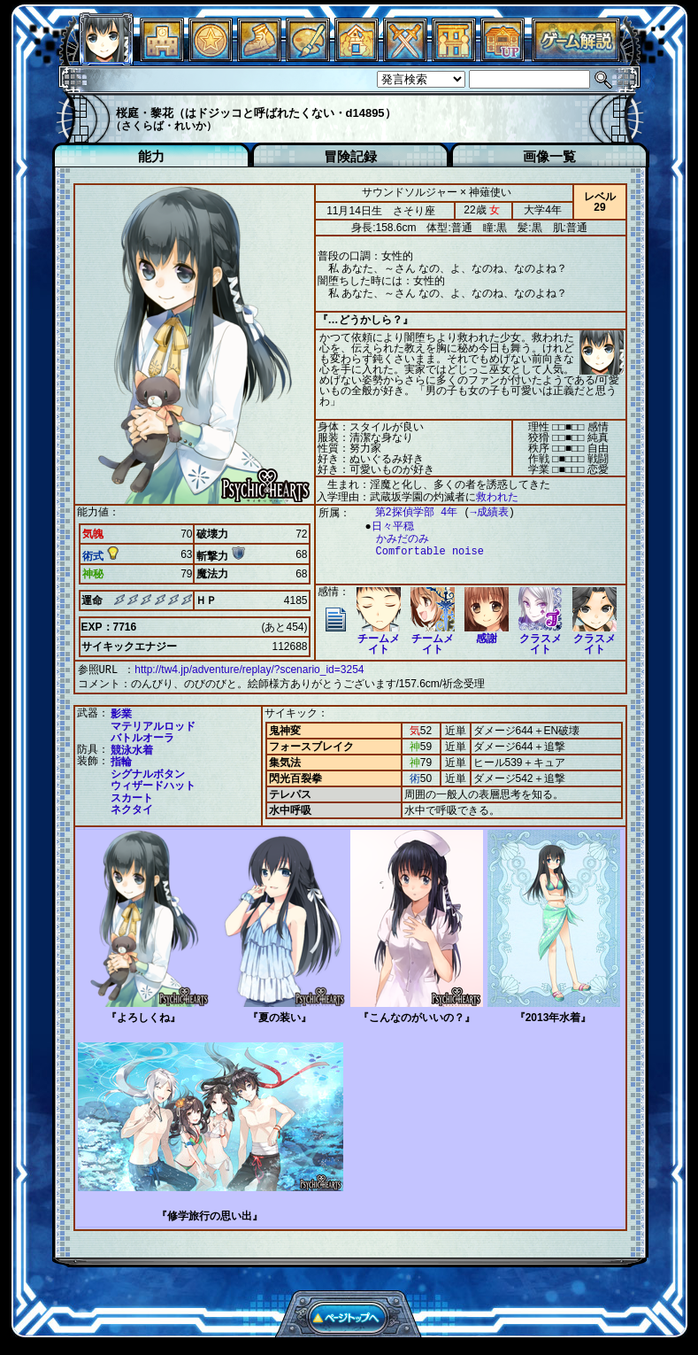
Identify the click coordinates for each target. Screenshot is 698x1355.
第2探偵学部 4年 (407, 512)
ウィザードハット (153, 784)
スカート (132, 796)
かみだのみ (393, 538)
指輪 (121, 760)
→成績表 (481, 512)
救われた (497, 497)
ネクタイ (132, 807)
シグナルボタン (148, 772)
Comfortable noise (421, 551)
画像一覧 (549, 156)
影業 (121, 712)
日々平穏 (388, 526)
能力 (151, 156)
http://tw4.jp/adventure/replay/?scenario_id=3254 (249, 669)
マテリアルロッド (153, 724)
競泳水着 (132, 748)
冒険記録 (350, 156)
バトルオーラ (142, 736)
